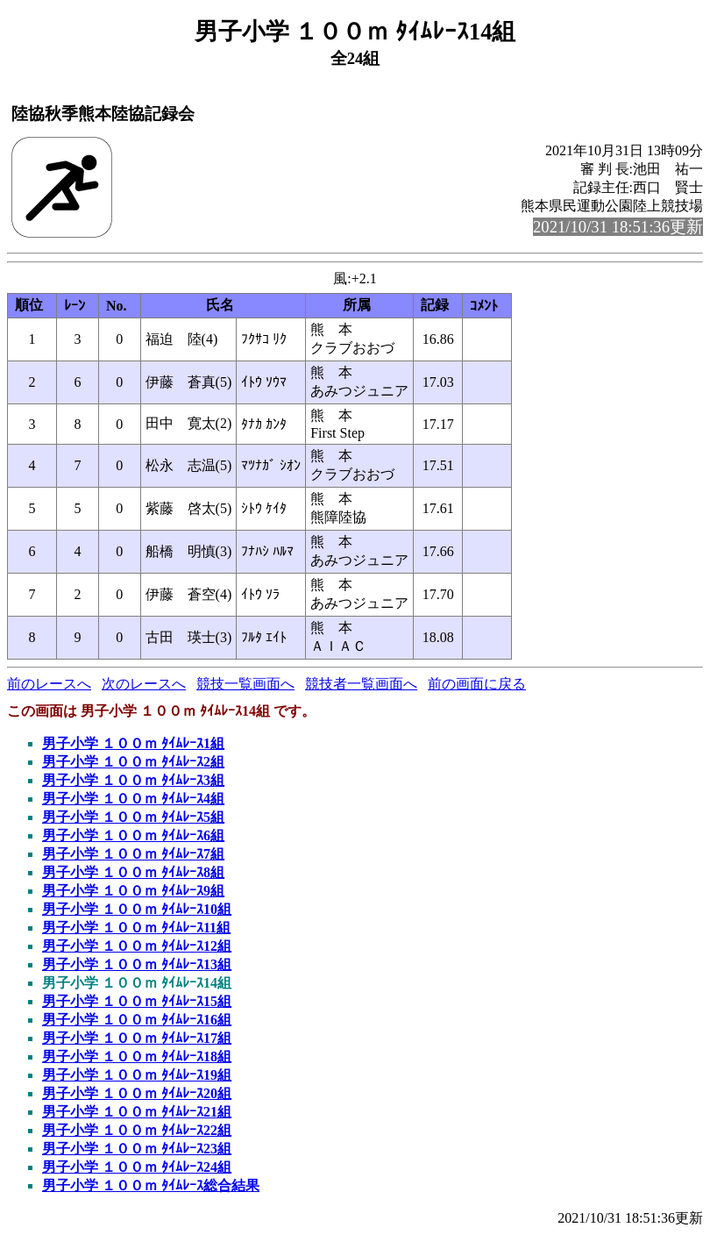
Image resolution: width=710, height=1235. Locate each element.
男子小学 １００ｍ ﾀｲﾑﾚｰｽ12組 (136, 946)
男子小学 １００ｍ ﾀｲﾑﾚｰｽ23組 (136, 1148)
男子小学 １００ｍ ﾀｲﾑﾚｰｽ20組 (136, 1093)
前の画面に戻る (477, 683)
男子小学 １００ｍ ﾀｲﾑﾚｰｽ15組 (136, 1001)
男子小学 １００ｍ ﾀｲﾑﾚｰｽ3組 (133, 780)
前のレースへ (49, 683)
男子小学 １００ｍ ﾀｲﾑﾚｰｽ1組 (133, 743)
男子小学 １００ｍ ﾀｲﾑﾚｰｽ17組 (136, 1038)
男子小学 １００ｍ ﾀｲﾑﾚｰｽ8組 (133, 872)
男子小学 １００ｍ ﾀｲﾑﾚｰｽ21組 (136, 1111)
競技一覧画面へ (245, 683)
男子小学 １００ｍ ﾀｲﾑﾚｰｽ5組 (133, 817)
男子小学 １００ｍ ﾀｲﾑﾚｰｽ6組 (133, 835)
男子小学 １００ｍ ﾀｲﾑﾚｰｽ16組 (136, 1019)
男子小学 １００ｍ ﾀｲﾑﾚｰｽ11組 (136, 927)
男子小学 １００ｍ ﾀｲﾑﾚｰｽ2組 (133, 761)
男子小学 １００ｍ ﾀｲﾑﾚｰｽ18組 (136, 1056)
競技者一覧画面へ (361, 683)
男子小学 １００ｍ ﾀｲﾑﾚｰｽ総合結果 (150, 1185)
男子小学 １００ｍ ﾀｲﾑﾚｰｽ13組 (136, 964)
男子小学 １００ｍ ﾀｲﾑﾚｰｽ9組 (133, 890)
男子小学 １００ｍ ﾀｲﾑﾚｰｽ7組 (133, 853)
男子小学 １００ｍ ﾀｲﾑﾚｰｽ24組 (136, 1167)
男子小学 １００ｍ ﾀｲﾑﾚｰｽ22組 (136, 1130)
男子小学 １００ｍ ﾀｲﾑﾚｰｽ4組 (133, 798)
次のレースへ (144, 683)
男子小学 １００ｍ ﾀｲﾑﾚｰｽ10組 (136, 909)
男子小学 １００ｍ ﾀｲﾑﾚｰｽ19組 (136, 1074)
